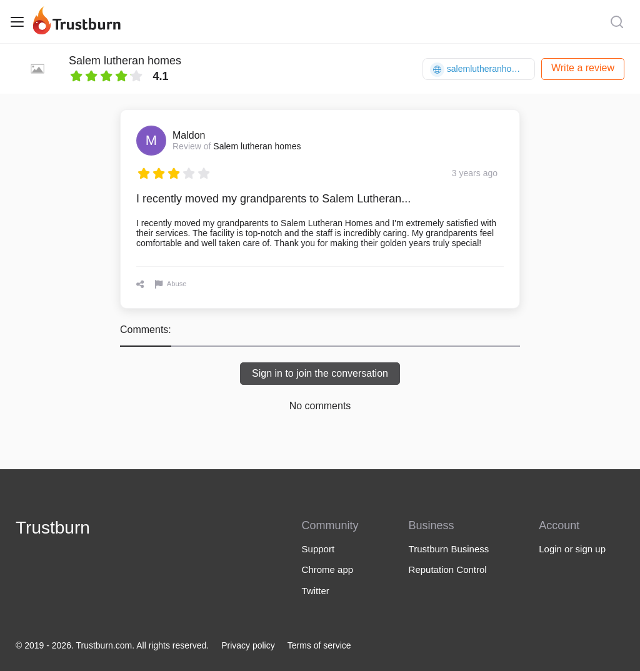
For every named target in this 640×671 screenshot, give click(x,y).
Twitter (315, 590)
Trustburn (53, 527)
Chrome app (328, 569)
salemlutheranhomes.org (482, 69)
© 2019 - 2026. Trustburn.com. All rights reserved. (112, 645)
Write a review (582, 67)
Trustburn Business (449, 549)
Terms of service (319, 645)
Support (318, 549)
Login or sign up (572, 549)
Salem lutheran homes (125, 60)
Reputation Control (448, 569)
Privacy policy (248, 645)
